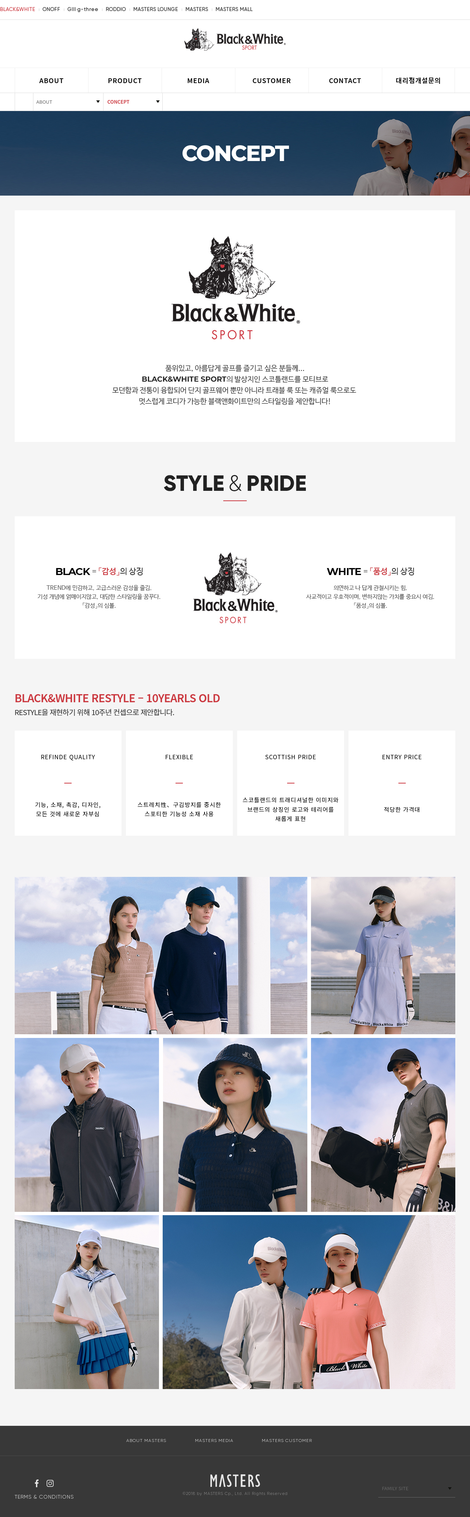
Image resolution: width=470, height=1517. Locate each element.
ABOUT (51, 80)
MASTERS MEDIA (214, 1440)
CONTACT (345, 80)
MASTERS (196, 9)
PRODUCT (125, 80)
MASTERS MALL (234, 9)
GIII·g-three (83, 9)
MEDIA (198, 80)
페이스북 (37, 1484)
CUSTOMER (272, 80)
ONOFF (51, 9)
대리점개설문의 (418, 80)
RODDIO (116, 9)
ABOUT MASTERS (146, 1440)
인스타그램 (50, 1484)
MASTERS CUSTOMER (287, 1440)
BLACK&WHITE (17, 9)
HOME (24, 102)
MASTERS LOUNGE (155, 9)
